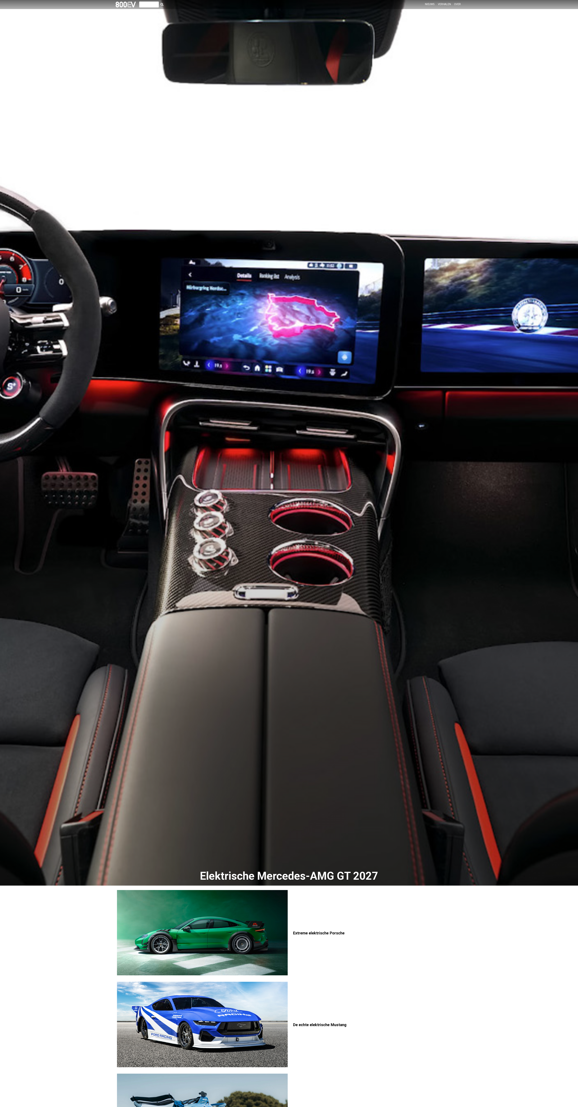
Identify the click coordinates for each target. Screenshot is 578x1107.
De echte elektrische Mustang (320, 1025)
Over (457, 4)
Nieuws (430, 4)
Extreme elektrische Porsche (319, 933)
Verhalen (444, 4)
